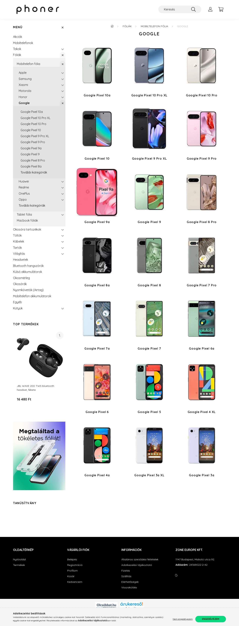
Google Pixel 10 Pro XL (35, 118)
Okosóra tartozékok (27, 229)
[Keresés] (179, 9)
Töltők (17, 235)
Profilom (72, 570)
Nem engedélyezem (183, 619)
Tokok (17, 49)
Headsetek (20, 259)
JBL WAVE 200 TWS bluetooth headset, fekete (35, 388)
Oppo (23, 199)
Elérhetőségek (130, 582)
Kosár (71, 576)
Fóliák (17, 55)
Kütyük (18, 308)
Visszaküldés (129, 587)
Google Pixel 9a (31, 148)
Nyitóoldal (19, 559)
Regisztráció (75, 565)
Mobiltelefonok (23, 43)
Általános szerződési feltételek (139, 559)
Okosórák (20, 284)
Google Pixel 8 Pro (33, 160)
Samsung (25, 79)
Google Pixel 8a (31, 166)
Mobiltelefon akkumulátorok (32, 296)
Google (24, 103)
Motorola (25, 91)
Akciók (17, 37)
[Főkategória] (112, 26)
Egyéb (17, 302)
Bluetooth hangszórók (28, 266)
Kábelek (18, 241)
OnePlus (24, 193)
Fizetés (125, 570)
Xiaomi (23, 85)
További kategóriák (34, 172)
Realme (24, 187)
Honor (23, 97)
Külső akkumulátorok (27, 272)
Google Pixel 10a (32, 112)
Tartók (17, 247)
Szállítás (126, 576)
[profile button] (210, 9)
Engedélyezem (210, 619)
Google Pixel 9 (30, 154)
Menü (17, 27)
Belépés (72, 559)
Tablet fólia (24, 214)
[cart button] (220, 9)
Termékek (19, 565)
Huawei (24, 181)
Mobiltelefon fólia (28, 64)
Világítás (19, 253)
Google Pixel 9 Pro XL (35, 136)
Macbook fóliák (27, 220)
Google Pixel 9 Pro (33, 142)
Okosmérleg (21, 278)
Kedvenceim (74, 582)
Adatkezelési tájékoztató (136, 565)
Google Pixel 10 (31, 130)
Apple (23, 72)
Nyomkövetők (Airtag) (28, 290)
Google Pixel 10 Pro (33, 124)
